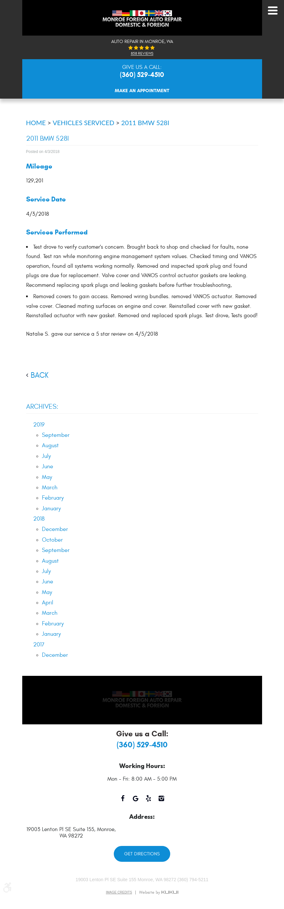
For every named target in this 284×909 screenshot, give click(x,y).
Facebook (122, 801)
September (56, 435)
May (47, 477)
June (47, 466)
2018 (38, 518)
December (55, 529)
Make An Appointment (142, 90)
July (46, 456)
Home (36, 122)
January (51, 508)
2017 (38, 644)
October (52, 539)
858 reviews (142, 53)
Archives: (42, 407)
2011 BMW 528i (145, 122)
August (50, 445)
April (47, 602)
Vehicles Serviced (83, 122)
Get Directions (142, 854)
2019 (38, 424)
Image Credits (119, 892)
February (53, 497)
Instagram (161, 801)
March (49, 487)
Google (135, 801)
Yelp (148, 801)
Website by (158, 892)
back (39, 375)
